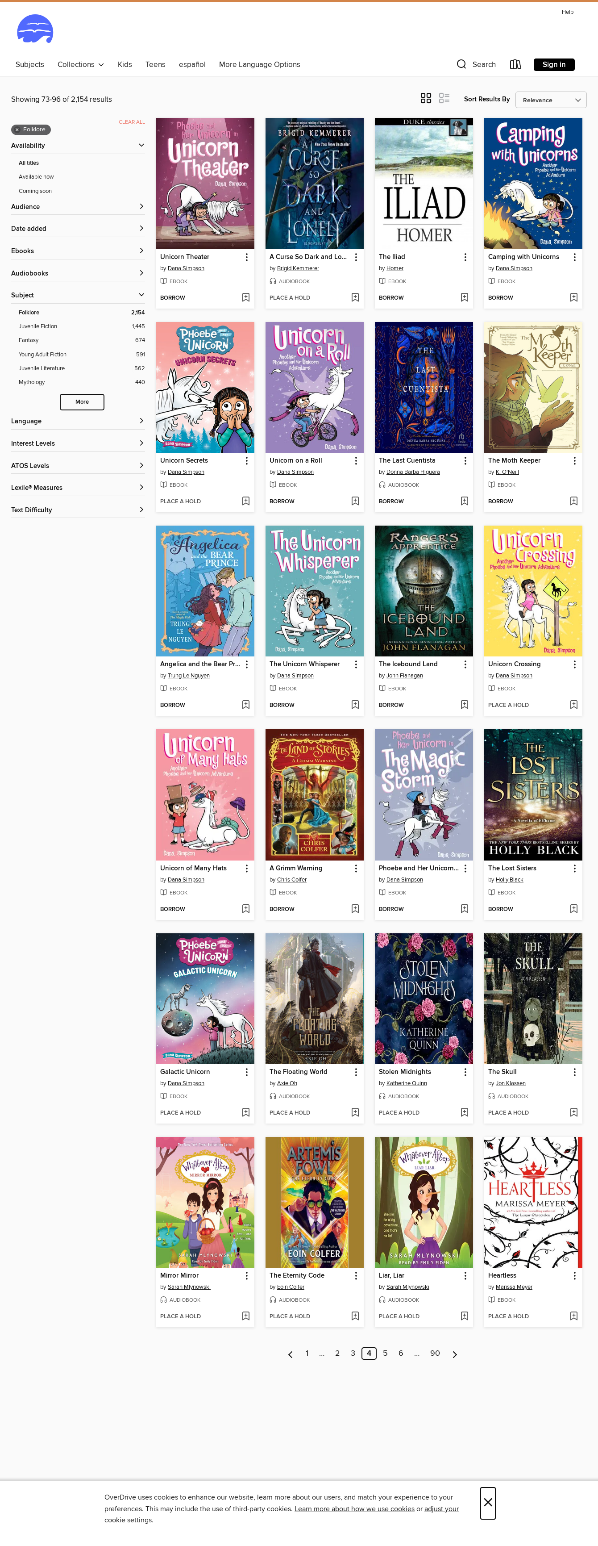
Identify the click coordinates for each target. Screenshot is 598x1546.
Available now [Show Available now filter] (36, 176)
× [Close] (488, 1503)
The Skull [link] (502, 1072)
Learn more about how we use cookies (355, 1508)
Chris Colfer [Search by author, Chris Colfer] (292, 879)
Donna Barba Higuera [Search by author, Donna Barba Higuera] (413, 472)
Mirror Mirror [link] (179, 1276)
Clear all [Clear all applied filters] (132, 122)
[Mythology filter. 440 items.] (82, 382)
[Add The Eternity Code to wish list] (355, 1317)
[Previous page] (290, 1353)
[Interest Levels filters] (78, 444)
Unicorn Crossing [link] (514, 664)
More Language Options (259, 65)
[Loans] (515, 66)
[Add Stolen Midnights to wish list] (464, 1113)
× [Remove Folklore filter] (17, 130)
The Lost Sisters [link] (512, 869)
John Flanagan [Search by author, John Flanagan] (404, 675)
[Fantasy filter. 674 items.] (82, 340)
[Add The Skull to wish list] (573, 1113)
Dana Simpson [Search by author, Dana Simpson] (186, 268)
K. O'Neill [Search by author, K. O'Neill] (507, 472)
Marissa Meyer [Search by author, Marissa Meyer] (514, 1287)
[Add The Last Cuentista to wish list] (464, 502)
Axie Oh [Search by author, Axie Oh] (287, 1083)
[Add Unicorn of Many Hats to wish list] (245, 909)
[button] (475, 66)
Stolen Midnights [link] (405, 1072)
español (192, 65)
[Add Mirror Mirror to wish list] (245, 1317)
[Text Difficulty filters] (78, 510)
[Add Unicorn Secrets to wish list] (245, 502)
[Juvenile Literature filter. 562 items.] (82, 368)
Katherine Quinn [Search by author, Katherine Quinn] (406, 1083)
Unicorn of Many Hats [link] (193, 869)
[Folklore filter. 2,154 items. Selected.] (82, 313)
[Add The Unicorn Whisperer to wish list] (355, 705)
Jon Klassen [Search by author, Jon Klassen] (511, 1083)
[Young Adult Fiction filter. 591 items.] (82, 354)
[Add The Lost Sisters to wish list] (573, 909)
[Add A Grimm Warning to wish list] (355, 909)
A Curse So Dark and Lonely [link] (310, 257)
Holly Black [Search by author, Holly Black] (509, 879)
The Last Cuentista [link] (407, 461)
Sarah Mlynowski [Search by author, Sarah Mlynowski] (189, 1287)
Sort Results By (487, 99)
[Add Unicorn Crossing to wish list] (573, 705)
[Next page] (455, 1353)
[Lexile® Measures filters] (78, 488)
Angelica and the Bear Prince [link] (201, 664)
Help (567, 12)
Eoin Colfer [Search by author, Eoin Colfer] (290, 1287)
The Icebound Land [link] (408, 664)
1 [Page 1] (307, 1353)
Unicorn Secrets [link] (184, 461)
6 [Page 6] (401, 1353)
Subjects (30, 65)
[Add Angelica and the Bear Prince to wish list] (245, 705)
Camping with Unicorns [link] (523, 257)
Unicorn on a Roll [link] (296, 461)
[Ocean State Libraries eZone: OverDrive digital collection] (35, 31)
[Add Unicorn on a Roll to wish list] (355, 502)
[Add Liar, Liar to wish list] (464, 1317)
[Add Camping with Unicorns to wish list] (573, 298)
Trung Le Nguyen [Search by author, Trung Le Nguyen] (189, 675)
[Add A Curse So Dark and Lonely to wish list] (355, 298)
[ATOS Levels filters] (78, 466)
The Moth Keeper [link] (514, 461)
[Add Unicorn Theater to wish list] (245, 298)
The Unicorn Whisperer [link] (305, 664)
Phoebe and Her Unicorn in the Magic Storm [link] (420, 869)
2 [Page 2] (337, 1353)
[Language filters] (78, 421)
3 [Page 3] (353, 1353)
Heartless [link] (502, 1276)
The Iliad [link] (392, 257)
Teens (155, 65)
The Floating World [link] (299, 1072)
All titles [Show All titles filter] (29, 163)
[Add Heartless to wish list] (573, 1317)
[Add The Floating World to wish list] (355, 1113)
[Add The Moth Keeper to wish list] (573, 502)
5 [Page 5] (385, 1353)
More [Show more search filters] (82, 402)
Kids (125, 65)
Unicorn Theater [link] (184, 257)
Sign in (554, 65)
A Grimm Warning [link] (296, 869)
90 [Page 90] (435, 1353)
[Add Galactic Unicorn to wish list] (245, 1113)
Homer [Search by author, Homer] (394, 268)
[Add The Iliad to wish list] (464, 298)
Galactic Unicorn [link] (185, 1072)
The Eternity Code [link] (297, 1276)
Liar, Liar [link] (391, 1276)
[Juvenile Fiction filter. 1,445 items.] (82, 326)
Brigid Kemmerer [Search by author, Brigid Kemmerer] (298, 268)
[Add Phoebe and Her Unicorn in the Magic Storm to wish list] (464, 909)
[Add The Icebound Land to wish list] (464, 705)
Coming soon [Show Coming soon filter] (35, 191)
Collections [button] (81, 65)
